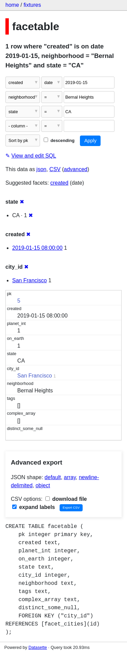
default (53, 477)
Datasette (37, 647)
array (70, 477)
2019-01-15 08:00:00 (37, 248)
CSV (55, 169)
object (43, 485)
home (12, 5)
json (41, 169)
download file (66, 499)
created (59, 183)
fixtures (32, 5)
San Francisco (29, 280)
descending (59, 140)
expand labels (33, 507)
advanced (75, 169)
